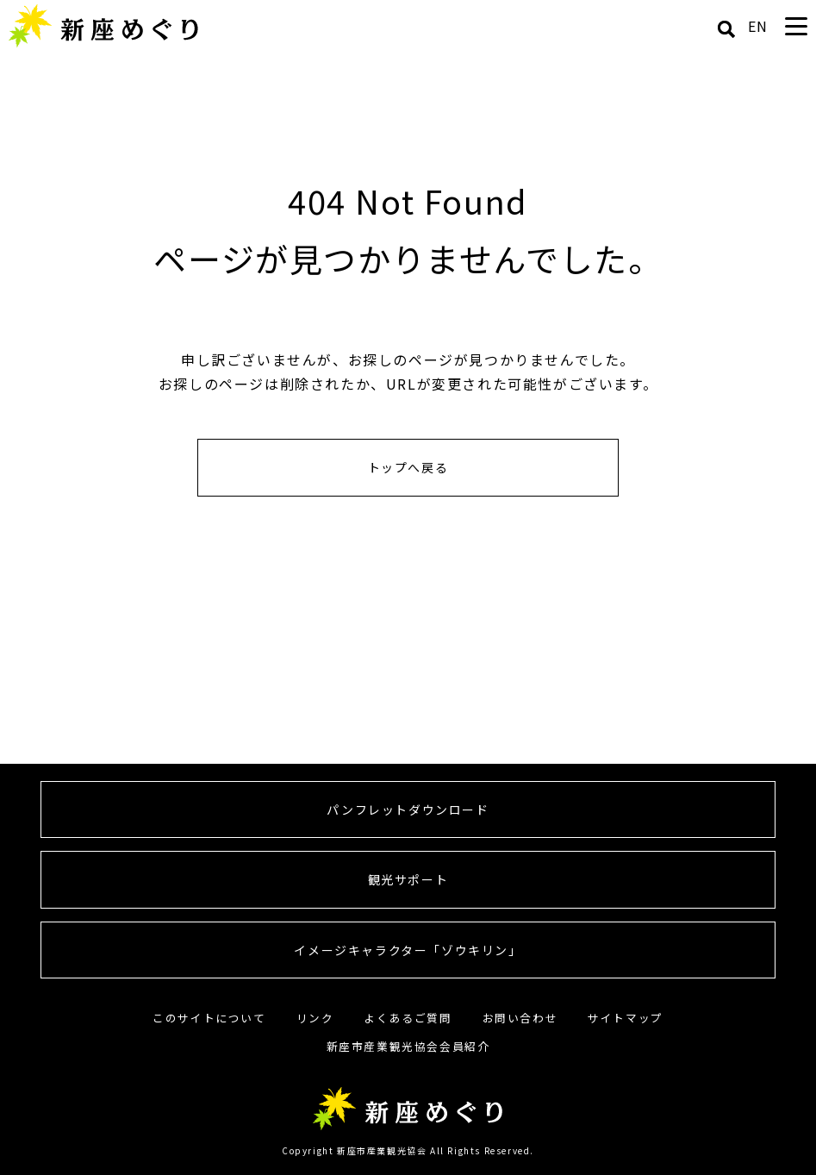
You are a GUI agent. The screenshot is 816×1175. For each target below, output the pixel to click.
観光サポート (408, 879)
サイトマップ (625, 1017)
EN (758, 26)
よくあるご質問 (408, 1017)
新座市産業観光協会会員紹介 (408, 1046)
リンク (315, 1017)
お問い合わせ (520, 1017)
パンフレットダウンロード (408, 809)
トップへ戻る (408, 467)
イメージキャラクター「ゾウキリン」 (407, 950)
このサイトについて (209, 1017)
